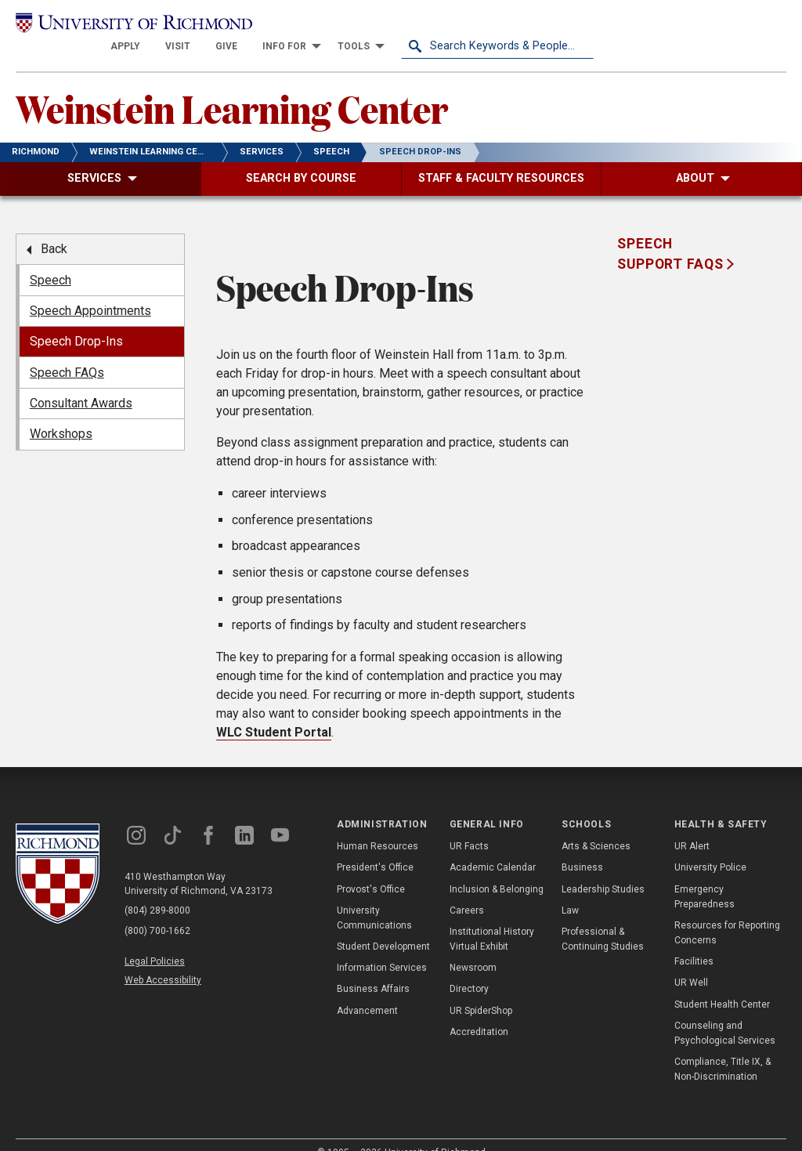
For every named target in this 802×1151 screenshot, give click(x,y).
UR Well (691, 962)
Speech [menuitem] (50, 259)
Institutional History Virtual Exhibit (492, 919)
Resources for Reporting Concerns (727, 912)
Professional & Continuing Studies (603, 919)
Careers (467, 889)
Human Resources (377, 825)
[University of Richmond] (112, 25)
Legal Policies (155, 940)
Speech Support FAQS (672, 233)
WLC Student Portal (273, 711)
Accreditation (479, 1011)
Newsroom (473, 947)
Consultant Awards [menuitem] (81, 382)
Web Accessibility (163, 959)
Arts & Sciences (596, 825)
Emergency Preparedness (704, 876)
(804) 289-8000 (157, 890)
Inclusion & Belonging (497, 868)
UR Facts (469, 825)
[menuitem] (318, 25)
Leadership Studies (603, 868)
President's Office (375, 847)
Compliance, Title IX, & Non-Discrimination (722, 1049)
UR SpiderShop (481, 989)
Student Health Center (722, 983)
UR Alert (692, 825)
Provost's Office (371, 868)
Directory (469, 968)
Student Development (383, 926)
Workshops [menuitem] (61, 413)
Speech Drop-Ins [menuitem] (76, 320)
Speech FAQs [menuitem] (67, 351)
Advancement (367, 989)
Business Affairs (373, 968)
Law (570, 889)
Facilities (693, 941)
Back (54, 228)
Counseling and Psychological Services (724, 1013)
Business (582, 847)
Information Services (382, 947)
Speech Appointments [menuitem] (90, 290)
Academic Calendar (493, 847)
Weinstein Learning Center (232, 87)
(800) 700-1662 (157, 910)
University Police (710, 847)
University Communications (374, 897)
